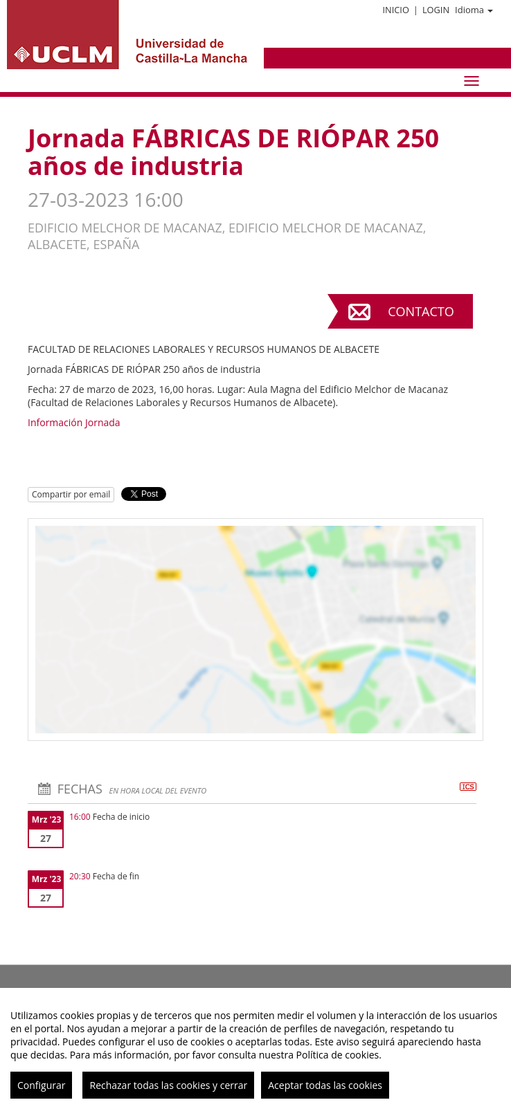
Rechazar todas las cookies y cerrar (168, 1085)
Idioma (474, 9)
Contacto (421, 311)
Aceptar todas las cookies (325, 1085)
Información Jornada (74, 422)
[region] (255, 1048)
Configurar (41, 1085)
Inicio (395, 9)
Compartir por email (71, 494)
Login (435, 9)
